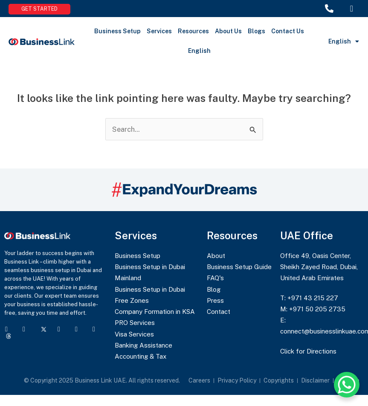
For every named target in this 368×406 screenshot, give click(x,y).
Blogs (256, 31)
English (199, 50)
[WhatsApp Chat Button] (346, 384)
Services (159, 31)
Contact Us (287, 31)
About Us (228, 31)
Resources (193, 31)
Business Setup (117, 31)
